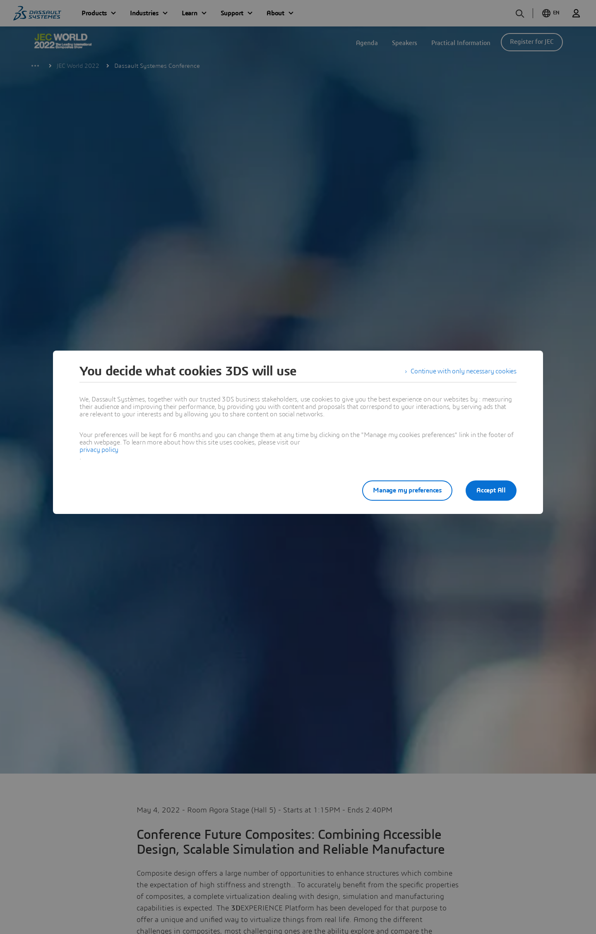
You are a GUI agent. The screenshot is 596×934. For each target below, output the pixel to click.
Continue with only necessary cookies (464, 371)
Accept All (491, 490)
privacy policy (98, 450)
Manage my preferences (407, 490)
